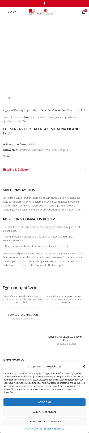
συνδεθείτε (25, 117)
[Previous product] (77, 110)
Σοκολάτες (28, 318)
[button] (84, 366)
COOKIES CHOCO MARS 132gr (23, 314)
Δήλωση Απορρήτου (54, 428)
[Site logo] (44, 11)
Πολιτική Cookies (33, 428)
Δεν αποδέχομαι (44, 411)
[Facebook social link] (44, 3)
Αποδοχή (44, 402)
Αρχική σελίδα (10, 110)
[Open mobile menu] (9, 11)
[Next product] (84, 110)
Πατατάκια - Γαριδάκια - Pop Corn (52, 110)
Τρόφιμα (26, 110)
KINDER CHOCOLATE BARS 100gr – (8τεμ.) (65, 338)
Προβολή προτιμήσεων (44, 421)
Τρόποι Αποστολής (13, 360)
